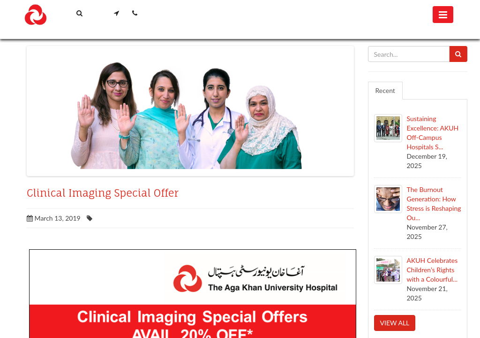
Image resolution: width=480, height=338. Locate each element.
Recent (385, 90)
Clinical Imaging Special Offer (103, 193)
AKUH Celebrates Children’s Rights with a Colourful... (432, 269)
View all (395, 323)
